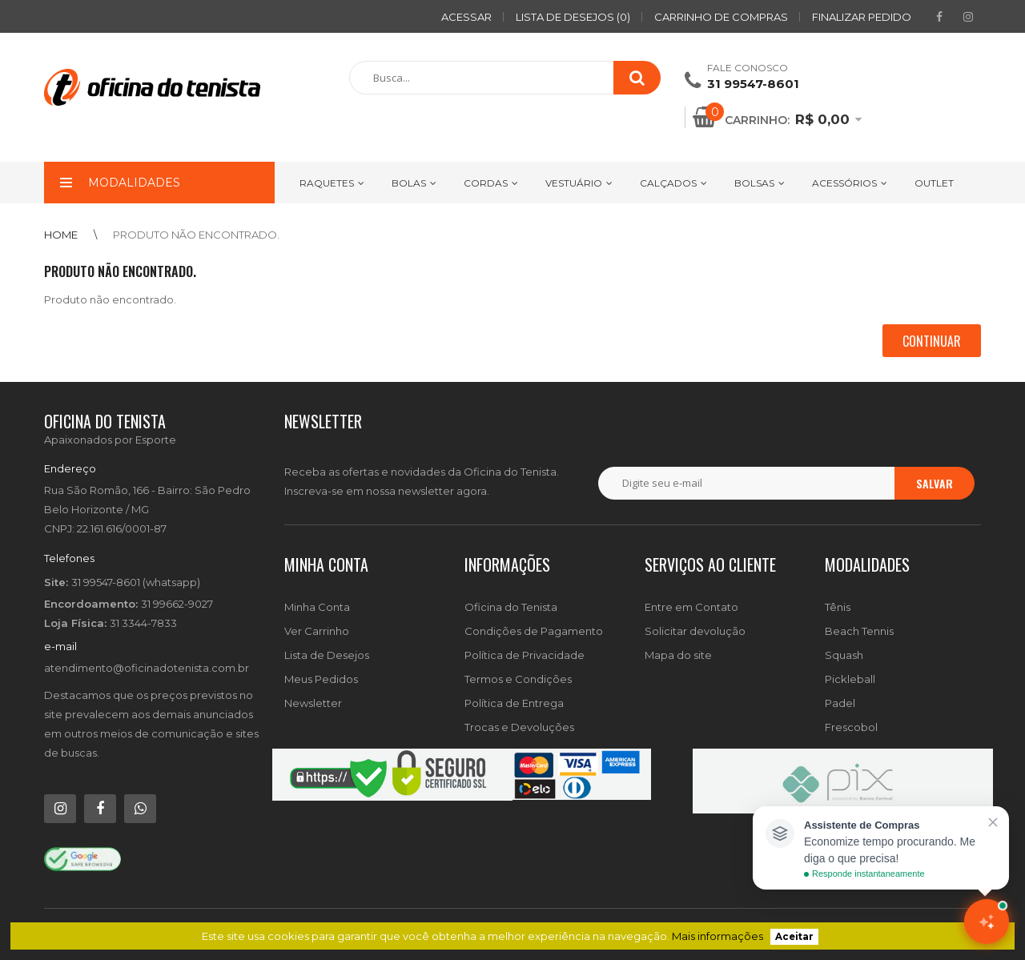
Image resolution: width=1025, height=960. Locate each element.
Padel (840, 703)
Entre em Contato (691, 607)
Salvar (934, 483)
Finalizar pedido (861, 16)
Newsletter (313, 703)
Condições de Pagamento (533, 631)
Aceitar (794, 936)
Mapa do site (678, 655)
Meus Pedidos (321, 679)
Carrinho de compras (721, 16)
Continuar (931, 341)
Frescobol (851, 727)
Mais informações (717, 936)
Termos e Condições (518, 679)
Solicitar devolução (695, 631)
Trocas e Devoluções (519, 727)
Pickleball (850, 679)
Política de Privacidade (524, 655)
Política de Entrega (514, 703)
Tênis (837, 607)
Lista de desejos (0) (573, 16)
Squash (844, 655)
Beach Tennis (859, 631)
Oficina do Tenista (510, 607)
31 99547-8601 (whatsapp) (135, 582)
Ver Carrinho (316, 631)
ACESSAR (466, 16)
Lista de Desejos (326, 655)
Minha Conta (317, 607)
